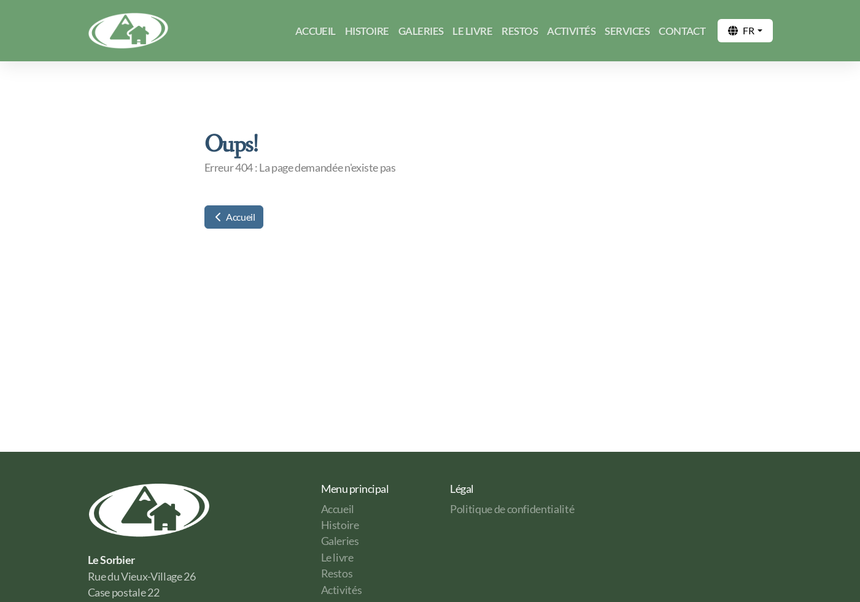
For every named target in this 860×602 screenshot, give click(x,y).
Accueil (233, 217)
